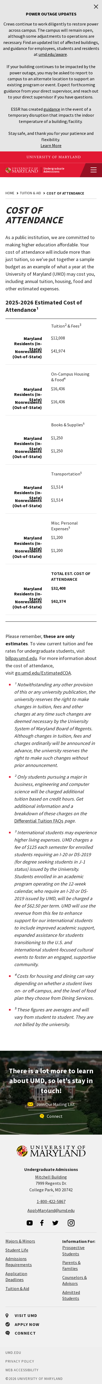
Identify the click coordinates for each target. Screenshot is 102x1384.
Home (9, 193)
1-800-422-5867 (51, 1201)
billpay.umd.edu (21, 658)
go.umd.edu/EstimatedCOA (43, 673)
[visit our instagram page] (71, 1223)
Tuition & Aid (30, 193)
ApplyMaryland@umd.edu (51, 1210)
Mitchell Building (51, 1177)
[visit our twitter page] (55, 1223)
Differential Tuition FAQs (38, 821)
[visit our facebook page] (42, 1223)
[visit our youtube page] (30, 1223)
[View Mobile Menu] (91, 170)
